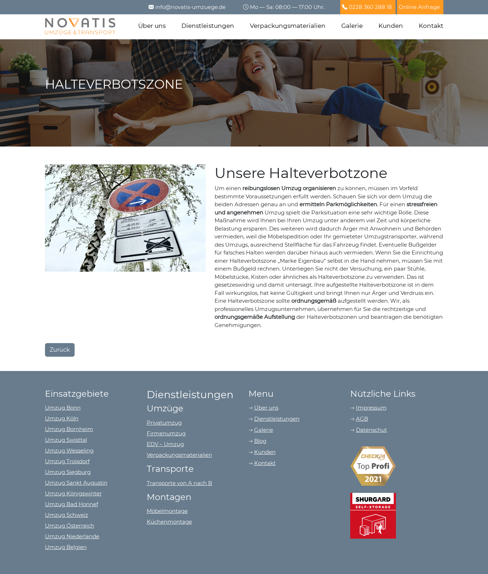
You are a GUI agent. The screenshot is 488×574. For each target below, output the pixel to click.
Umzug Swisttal (66, 439)
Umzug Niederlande (72, 536)
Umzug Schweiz (66, 514)
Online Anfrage (419, 7)
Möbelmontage (167, 511)
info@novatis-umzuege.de (190, 7)
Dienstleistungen (207, 25)
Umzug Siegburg (68, 472)
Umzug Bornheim (69, 429)
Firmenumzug (166, 433)
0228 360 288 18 (370, 7)
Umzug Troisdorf (67, 461)
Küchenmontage (169, 521)
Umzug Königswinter (73, 493)
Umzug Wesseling (69, 450)
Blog (260, 440)
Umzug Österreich (69, 525)
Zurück (60, 349)
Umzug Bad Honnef (71, 504)
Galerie (352, 25)
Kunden (390, 25)
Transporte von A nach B (179, 483)
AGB (362, 418)
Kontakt (431, 25)
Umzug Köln (62, 418)
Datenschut (371, 429)
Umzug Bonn (63, 407)
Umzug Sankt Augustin (76, 482)
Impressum (371, 407)
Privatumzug (164, 422)
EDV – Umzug (165, 444)
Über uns (152, 25)
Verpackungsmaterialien (288, 25)
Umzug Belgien (66, 547)
